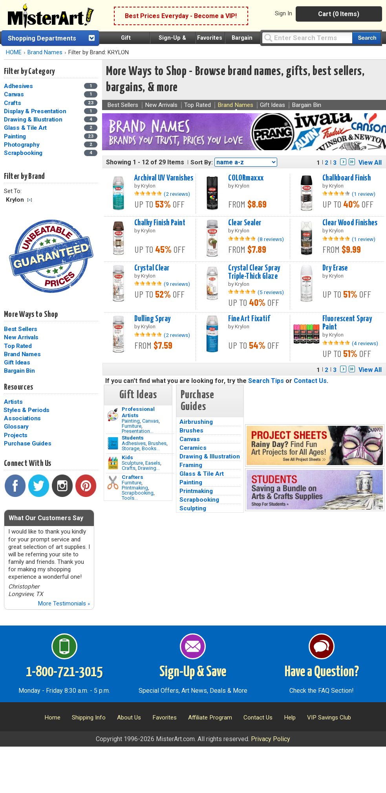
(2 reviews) (177, 194)
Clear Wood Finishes (349, 223)
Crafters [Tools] (132, 477)
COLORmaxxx (245, 178)
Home (52, 717)
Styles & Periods (26, 410)
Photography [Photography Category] (22, 144)
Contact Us (310, 381)
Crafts (128, 468)
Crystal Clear (152, 268)
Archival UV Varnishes (163, 178)
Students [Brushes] (133, 437)
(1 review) (363, 194)
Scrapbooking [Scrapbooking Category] (24, 152)
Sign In (283, 13)
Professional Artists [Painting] (138, 412)
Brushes (157, 443)
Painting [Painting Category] (15, 136)
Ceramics (193, 447)
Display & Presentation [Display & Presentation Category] (36, 111)
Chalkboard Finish (346, 178)
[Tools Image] (113, 483)
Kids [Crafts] (127, 457)
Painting (131, 421)
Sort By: (201, 162)
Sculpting (192, 508)
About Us (129, 717)
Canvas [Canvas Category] (14, 94)
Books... (151, 448)
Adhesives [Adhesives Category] (19, 86)
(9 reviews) (177, 284)
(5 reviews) (271, 292)
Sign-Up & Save (192, 672)
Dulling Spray (152, 319)
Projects (15, 435)
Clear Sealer (244, 223)
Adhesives (134, 443)
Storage (130, 448)
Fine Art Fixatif (249, 319)
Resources (18, 387)
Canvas (150, 421)
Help (290, 717)
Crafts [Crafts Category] (13, 103)
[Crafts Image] (113, 463)
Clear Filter (29, 200)
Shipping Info (89, 717)
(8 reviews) (271, 239)
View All (370, 162)
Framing (190, 465)
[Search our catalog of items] (366, 38)
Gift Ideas (17, 362)
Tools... (130, 498)
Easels (152, 463)
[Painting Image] (113, 415)
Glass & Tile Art (201, 473)
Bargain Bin (19, 370)
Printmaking (135, 488)
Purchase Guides (27, 443)
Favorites (209, 38)
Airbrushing (196, 421)
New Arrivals (21, 337)
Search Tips (266, 381)
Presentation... (138, 431)
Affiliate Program (210, 717)
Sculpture (132, 463)
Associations (22, 418)
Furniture (131, 426)
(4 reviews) (365, 343)
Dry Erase (335, 268)
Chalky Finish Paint (159, 223)
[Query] (307, 37)
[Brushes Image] (113, 443)
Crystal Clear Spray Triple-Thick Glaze (254, 272)
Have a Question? (322, 672)
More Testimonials (64, 603)
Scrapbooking (138, 493)
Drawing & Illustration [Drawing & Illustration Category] (34, 119)
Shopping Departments (42, 38)
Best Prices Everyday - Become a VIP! (181, 16)
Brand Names (44, 52)
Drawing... (149, 468)
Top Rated (18, 346)
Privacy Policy (270, 739)
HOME (14, 52)
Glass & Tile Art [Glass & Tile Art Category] (26, 127)
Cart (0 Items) (338, 14)
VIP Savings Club (329, 717)
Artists (13, 401)
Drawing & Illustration (209, 456)
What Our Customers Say (46, 518)
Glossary (16, 426)
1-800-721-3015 (64, 672)
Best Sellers (20, 329)
